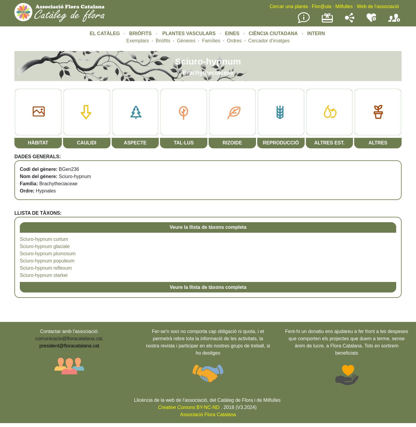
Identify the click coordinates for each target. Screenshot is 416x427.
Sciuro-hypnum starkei (44, 275)
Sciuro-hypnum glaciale (45, 246)
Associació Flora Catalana (208, 414)
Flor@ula (321, 6)
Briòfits (163, 40)
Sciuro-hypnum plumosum (48, 253)
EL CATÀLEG (105, 33)
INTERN (316, 33)
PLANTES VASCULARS (189, 33)
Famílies (211, 40)
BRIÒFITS (141, 33)
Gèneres (186, 40)
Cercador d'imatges (269, 40)
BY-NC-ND (189, 407)
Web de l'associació (378, 6)
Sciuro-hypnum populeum (47, 260)
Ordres (234, 40)
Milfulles (344, 6)
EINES (232, 33)
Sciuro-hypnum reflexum (46, 268)
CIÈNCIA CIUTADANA (273, 33)
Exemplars (137, 40)
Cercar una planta (289, 6)
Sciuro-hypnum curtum (44, 239)
